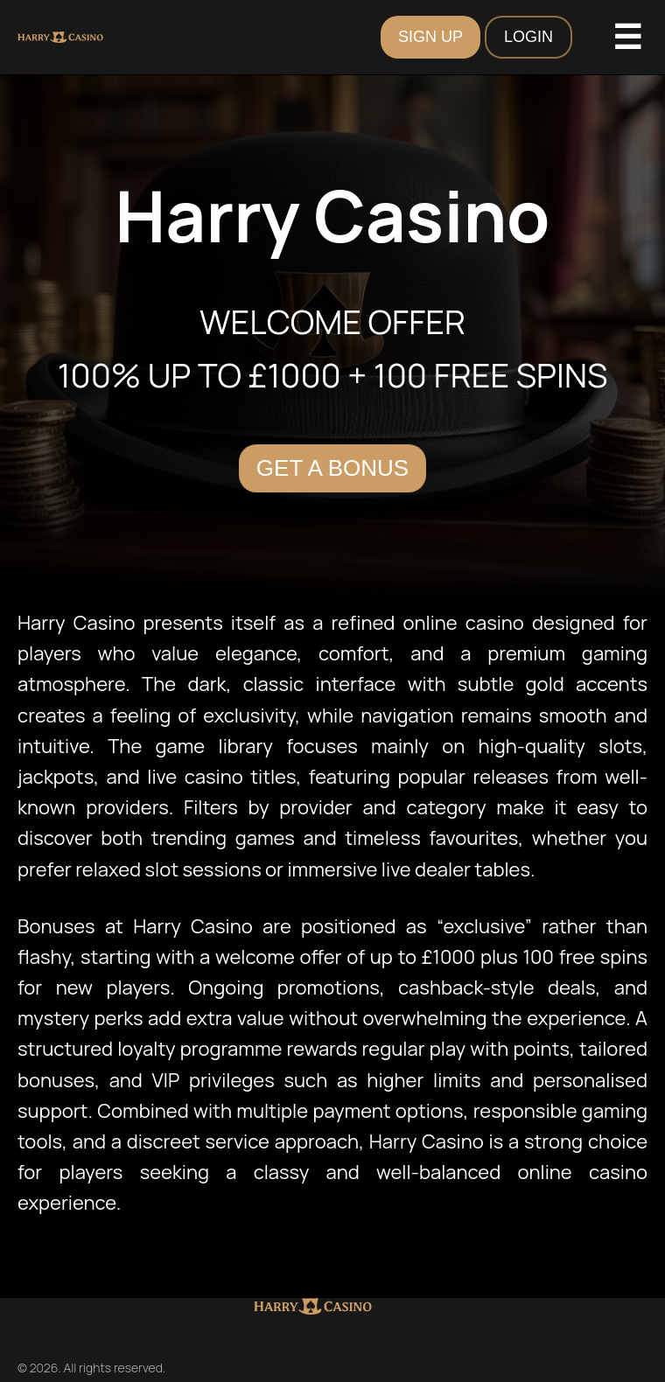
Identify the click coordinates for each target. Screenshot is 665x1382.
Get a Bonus (332, 468)
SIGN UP (430, 36)
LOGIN (528, 36)
